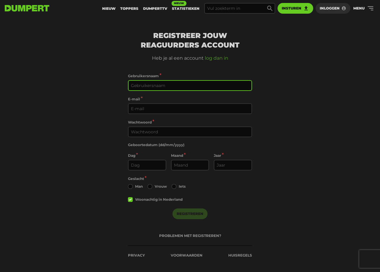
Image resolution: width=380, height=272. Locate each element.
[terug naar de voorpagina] (27, 8)
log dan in (216, 58)
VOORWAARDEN (186, 255)
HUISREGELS (240, 255)
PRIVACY (136, 255)
